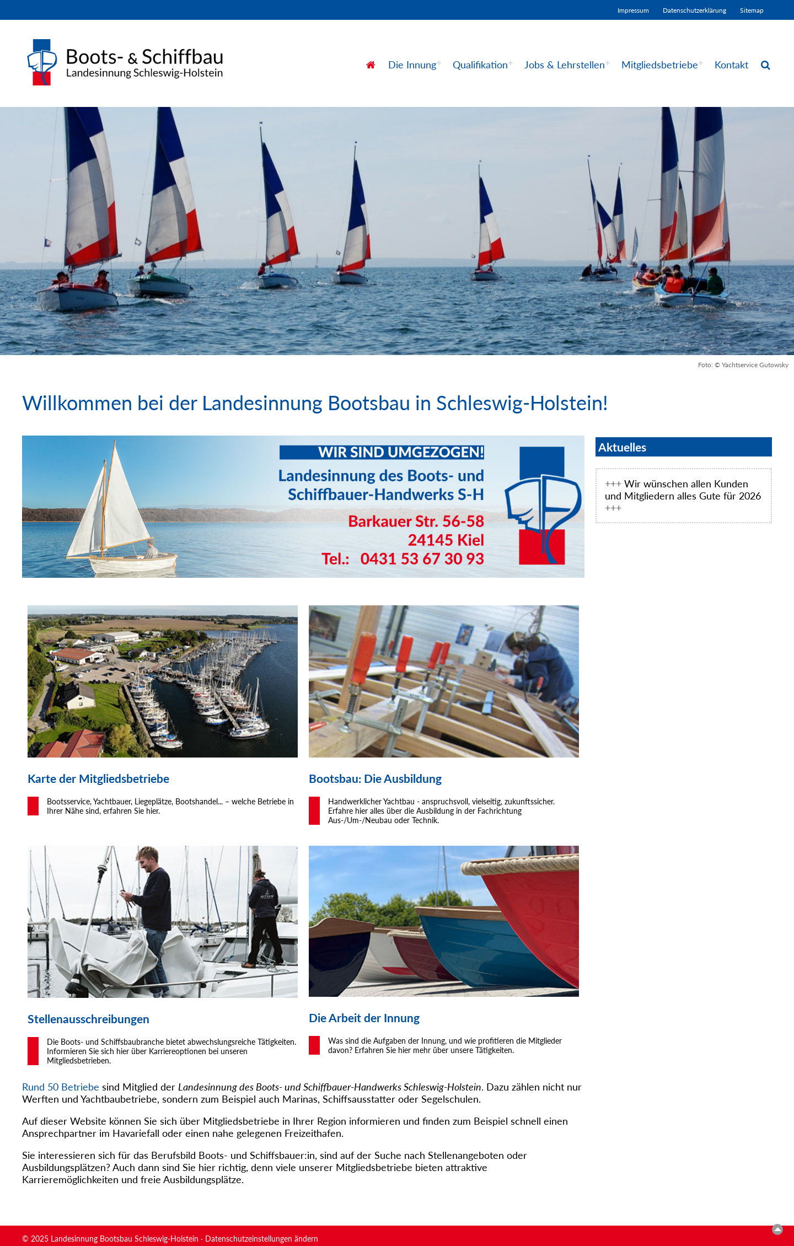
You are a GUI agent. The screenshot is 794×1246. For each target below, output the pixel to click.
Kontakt (731, 64)
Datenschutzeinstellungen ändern (261, 1238)
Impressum (633, 10)
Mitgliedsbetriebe (659, 64)
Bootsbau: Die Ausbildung (375, 778)
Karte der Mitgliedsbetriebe (98, 778)
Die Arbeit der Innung (364, 1017)
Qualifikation (480, 64)
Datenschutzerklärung (694, 10)
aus (72, 1018)
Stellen (45, 1018)
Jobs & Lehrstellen (564, 64)
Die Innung (412, 64)
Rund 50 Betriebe (60, 1087)
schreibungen (115, 1018)
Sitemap (752, 10)
